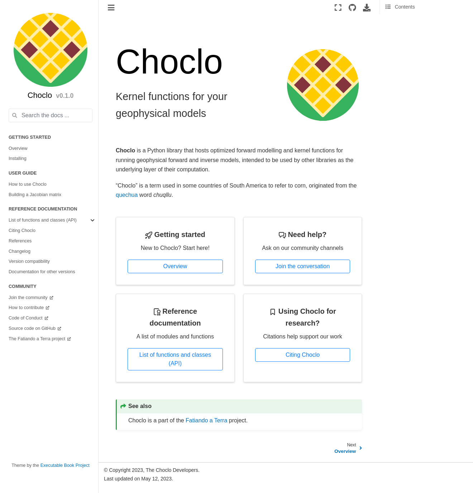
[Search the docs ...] (50, 115)
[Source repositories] (352, 7)
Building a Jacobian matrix (35, 194)
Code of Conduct (26, 318)
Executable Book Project (65, 465)
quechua (127, 195)
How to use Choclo (28, 184)
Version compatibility (29, 261)
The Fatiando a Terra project (37, 338)
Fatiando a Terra (206, 420)
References (20, 240)
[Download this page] (366, 7)
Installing (18, 158)
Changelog (19, 251)
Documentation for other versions (42, 271)
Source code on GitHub (33, 328)
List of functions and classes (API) (43, 220)
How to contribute (27, 307)
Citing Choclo (22, 230)
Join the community (29, 297)
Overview (18, 148)
